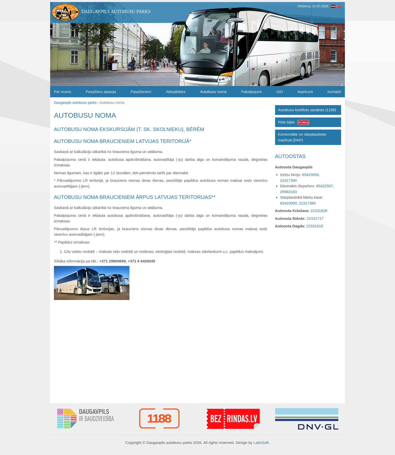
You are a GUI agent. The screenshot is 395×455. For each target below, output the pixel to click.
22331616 (314, 226)
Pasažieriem (140, 91)
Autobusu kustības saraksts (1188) (307, 110)
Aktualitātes (176, 91)
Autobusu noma (213, 91)
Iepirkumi (305, 91)
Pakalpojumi (251, 91)
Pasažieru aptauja (101, 91)
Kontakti (334, 91)
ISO (279, 91)
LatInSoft (261, 442)
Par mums (62, 91)
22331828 (318, 210)
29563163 (288, 192)
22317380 (288, 180)
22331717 (315, 218)
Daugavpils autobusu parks (116, 11)
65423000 (310, 174)
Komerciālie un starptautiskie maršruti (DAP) (302, 137)
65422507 (324, 186)
